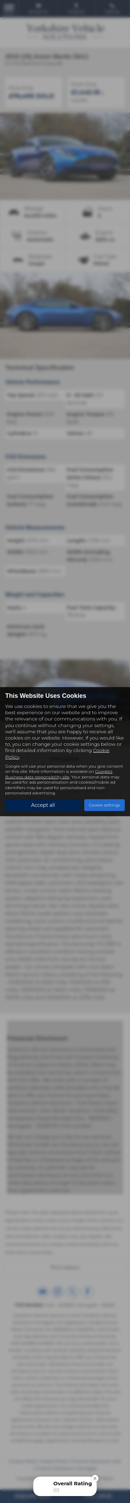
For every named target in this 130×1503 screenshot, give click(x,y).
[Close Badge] (95, 1478)
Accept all (43, 805)
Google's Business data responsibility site (58, 774)
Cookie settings (104, 805)
